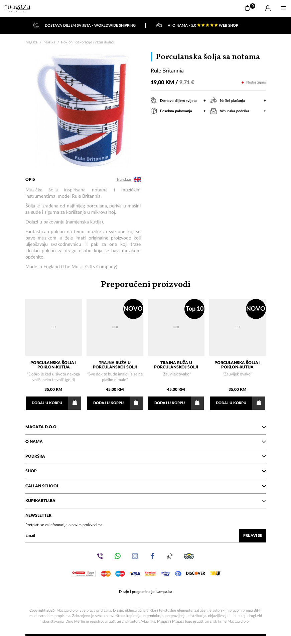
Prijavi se (252, 535)
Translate (128, 179)
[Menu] (283, 8)
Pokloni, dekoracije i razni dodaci (87, 42)
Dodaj (56, 403)
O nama (145, 442)
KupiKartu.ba (145, 501)
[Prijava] (268, 8)
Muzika (49, 42)
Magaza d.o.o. (145, 427)
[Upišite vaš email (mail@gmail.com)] (145, 535)
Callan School (145, 486)
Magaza (31, 42)
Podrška (145, 456)
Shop (145, 471)
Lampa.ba (164, 592)
